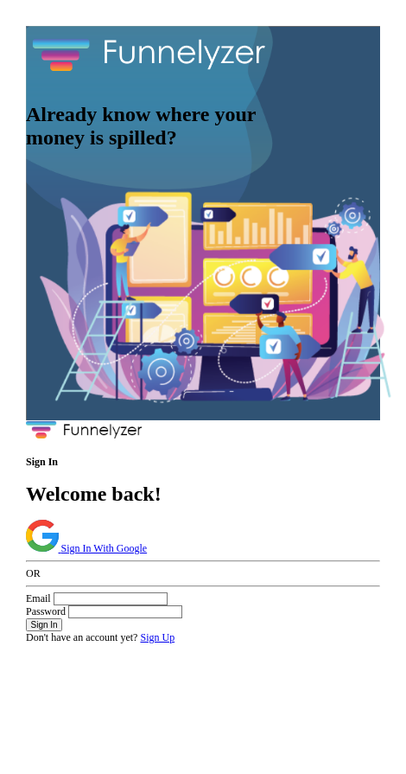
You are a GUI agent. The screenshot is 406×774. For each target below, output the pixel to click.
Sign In (44, 625)
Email (38, 598)
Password (46, 611)
